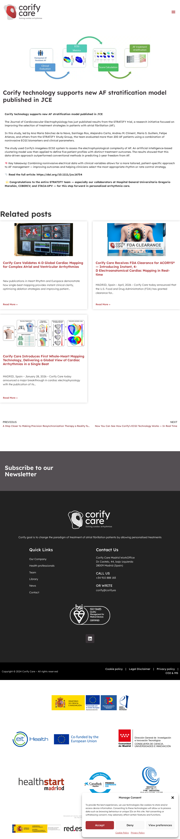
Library (33, 579)
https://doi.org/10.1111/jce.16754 (59, 174)
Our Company (37, 559)
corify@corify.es (106, 590)
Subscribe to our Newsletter (29, 471)
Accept (99, 825)
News (32, 586)
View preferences (160, 825)
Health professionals (42, 566)
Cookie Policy (122, 832)
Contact (34, 593)
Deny (130, 825)
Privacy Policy (138, 832)
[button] (173, 797)
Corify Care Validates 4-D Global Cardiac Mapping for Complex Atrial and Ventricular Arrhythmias (43, 265)
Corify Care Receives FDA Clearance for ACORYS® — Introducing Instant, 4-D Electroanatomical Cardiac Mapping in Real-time (135, 268)
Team (32, 572)
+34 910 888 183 (106, 577)
